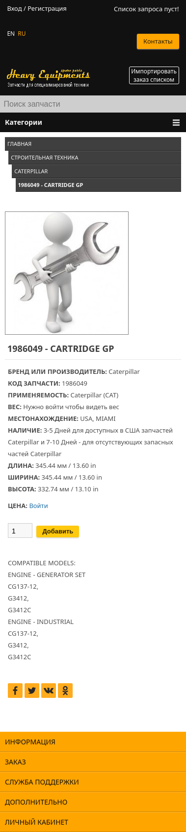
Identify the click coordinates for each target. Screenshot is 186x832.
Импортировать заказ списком (154, 75)
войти (54, 406)
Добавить (57, 531)
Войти (38, 505)
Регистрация (47, 8)
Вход (14, 8)
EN (11, 33)
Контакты (158, 41)
